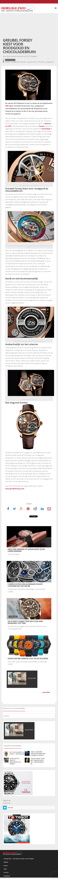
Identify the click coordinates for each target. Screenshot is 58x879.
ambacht (8, 62)
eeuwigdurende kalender (19, 62)
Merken (6, 862)
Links (5, 869)
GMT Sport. (9, 106)
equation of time (32, 62)
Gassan (42, 126)
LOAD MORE (46, 692)
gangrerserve (50, 62)
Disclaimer (7, 876)
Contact (6, 872)
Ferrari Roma (41, 62)
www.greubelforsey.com (14, 489)
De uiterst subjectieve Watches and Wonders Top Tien (25, 622)
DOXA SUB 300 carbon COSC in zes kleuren (28, 658)
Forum (6, 865)
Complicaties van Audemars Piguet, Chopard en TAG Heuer (25, 585)
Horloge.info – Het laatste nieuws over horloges (19, 859)
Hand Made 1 (47, 129)
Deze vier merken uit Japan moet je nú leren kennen (26, 550)
